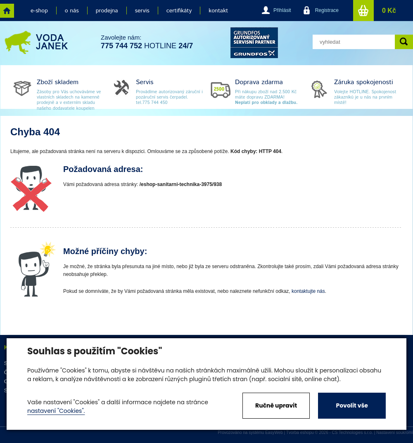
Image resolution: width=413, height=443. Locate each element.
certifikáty (179, 11)
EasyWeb (274, 432)
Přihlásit (282, 10)
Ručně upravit (276, 405)
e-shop (39, 11)
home (7, 11)
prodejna (107, 11)
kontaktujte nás (308, 291)
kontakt (218, 11)
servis (142, 11)
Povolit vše (352, 405)
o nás (72, 11)
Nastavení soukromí (394, 432)
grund (254, 42)
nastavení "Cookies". (56, 411)
